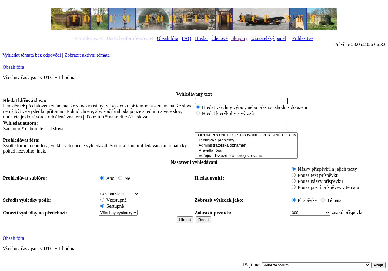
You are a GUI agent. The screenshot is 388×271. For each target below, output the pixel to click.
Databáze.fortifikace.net (130, 38)
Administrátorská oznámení (246, 145)
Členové (220, 38)
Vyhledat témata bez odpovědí (31, 55)
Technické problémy (246, 140)
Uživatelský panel (268, 38)
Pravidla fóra (246, 150)
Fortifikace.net (89, 38)
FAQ (186, 38)
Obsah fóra (167, 38)
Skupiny (239, 38)
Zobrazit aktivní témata (86, 55)
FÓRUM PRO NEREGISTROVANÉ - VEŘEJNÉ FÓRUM (246, 135)
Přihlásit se (302, 38)
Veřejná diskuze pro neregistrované (246, 155)
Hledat (201, 38)
